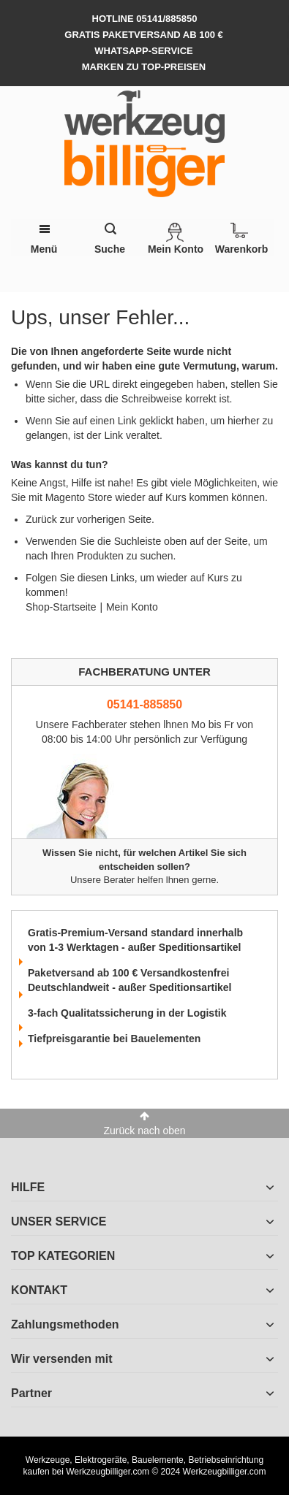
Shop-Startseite (61, 607)
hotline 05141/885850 (145, 18)
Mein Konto (132, 607)
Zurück (41, 519)
